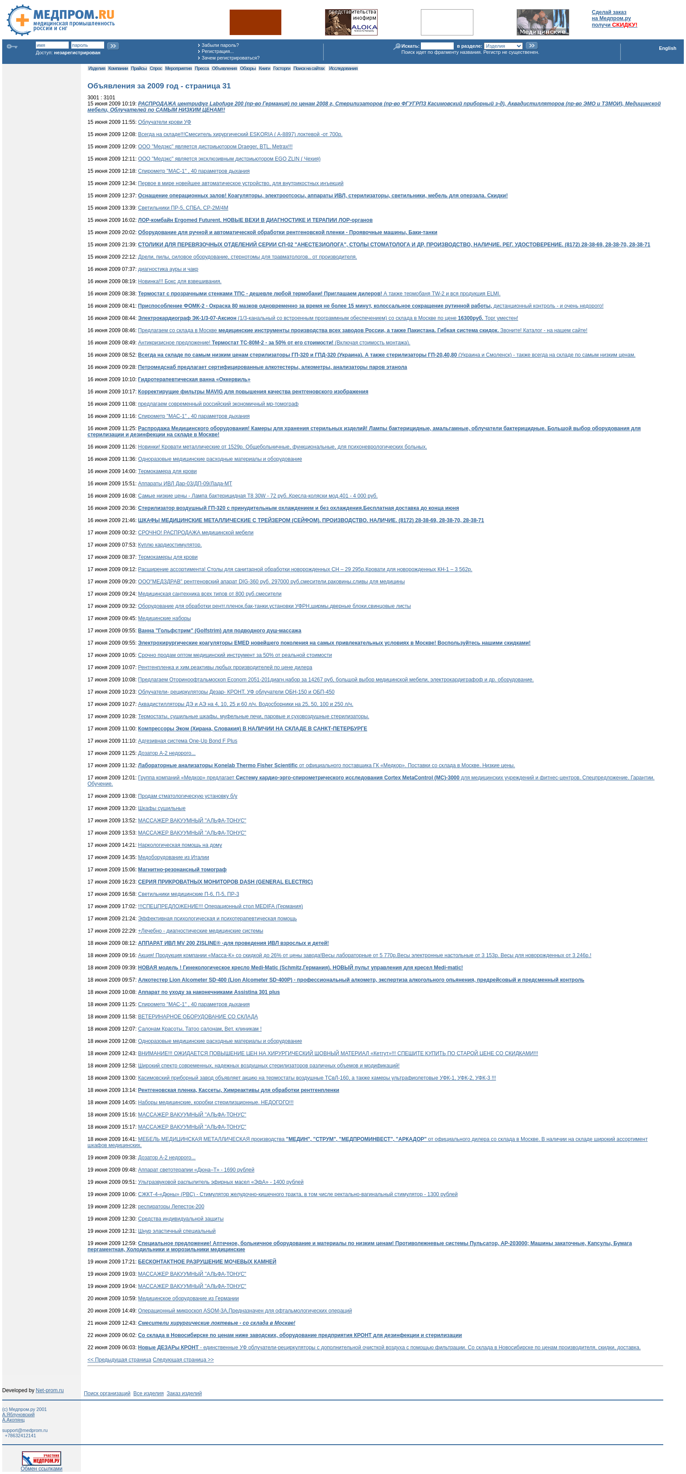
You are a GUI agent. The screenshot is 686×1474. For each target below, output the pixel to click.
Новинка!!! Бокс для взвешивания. (180, 281)
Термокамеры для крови (168, 557)
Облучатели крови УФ (164, 122)
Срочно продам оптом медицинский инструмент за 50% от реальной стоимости (235, 655)
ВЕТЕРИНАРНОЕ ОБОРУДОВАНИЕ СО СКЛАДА (198, 1017)
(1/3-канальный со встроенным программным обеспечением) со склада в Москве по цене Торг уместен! (328, 318)
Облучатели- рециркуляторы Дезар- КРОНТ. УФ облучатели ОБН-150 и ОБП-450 (236, 692)
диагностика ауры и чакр (168, 269)
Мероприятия (178, 68)
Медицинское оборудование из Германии (188, 1298)
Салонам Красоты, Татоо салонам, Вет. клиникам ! (200, 1029)
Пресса (202, 68)
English (667, 48)
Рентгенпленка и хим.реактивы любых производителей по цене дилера (225, 667)
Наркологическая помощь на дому (180, 845)
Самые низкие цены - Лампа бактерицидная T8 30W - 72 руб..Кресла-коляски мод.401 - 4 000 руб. (258, 496)
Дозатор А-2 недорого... (167, 753)
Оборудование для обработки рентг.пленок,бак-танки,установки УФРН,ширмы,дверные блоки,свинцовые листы (274, 606)
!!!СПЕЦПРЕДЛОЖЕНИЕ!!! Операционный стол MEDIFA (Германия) (220, 906)
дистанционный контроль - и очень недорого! (371, 306)
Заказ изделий (184, 1393)
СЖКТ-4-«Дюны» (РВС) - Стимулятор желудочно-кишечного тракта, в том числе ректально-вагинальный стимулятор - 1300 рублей (298, 1194)
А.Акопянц (13, 1419)
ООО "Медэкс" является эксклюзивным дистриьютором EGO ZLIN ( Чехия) (229, 159)
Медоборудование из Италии (173, 857)
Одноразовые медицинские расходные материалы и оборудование (220, 459)
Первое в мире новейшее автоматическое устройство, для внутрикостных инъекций (241, 183)
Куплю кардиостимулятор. (170, 545)
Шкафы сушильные (162, 808)
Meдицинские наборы (164, 618)
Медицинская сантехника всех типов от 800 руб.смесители (210, 594)
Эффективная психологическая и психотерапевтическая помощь (217, 919)
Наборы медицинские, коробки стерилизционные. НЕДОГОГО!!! (216, 1102)
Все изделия (148, 1393)
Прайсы (138, 68)
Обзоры (248, 68)
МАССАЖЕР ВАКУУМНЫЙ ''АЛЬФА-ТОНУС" (192, 821)
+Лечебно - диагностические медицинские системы (200, 931)
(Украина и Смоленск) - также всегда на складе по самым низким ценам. (387, 355)
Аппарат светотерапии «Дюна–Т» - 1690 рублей (196, 1170)
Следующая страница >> (183, 1360)
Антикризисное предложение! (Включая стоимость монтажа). (274, 343)
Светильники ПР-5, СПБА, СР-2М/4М (183, 208)
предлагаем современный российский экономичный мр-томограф (218, 404)
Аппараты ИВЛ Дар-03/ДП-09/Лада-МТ (185, 484)
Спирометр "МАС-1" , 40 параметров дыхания (194, 171)
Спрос (156, 68)
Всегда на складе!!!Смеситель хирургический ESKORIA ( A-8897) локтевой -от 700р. (240, 134)
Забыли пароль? (220, 45)
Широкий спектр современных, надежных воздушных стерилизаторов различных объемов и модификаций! (269, 1066)
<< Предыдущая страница (119, 1360)
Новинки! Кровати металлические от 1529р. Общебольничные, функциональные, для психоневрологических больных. (282, 447)
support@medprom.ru (25, 1430)
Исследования (343, 68)
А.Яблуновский (18, 1414)
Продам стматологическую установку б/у (188, 796)
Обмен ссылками (42, 1466)
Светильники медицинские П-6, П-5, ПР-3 (188, 894)
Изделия (97, 68)
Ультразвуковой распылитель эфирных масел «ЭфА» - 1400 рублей (221, 1182)
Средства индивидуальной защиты (181, 1219)
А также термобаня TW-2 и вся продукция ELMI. (319, 294)
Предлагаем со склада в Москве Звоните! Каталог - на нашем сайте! (363, 330)
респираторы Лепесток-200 (171, 1207)
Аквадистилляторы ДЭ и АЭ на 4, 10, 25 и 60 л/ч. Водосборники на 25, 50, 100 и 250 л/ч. (246, 704)
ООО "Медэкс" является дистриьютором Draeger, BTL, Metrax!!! (215, 147)
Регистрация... (218, 51)
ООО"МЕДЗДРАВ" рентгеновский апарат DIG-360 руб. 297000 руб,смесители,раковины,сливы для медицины (271, 582)
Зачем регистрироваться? (230, 57)
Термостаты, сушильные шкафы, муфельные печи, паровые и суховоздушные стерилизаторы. (253, 716)
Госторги (282, 68)
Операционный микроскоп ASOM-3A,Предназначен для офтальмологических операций (245, 1311)
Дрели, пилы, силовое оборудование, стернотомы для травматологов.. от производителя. (247, 257)
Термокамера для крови (167, 471)
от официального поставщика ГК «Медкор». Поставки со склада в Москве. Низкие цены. (326, 765)
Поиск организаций (107, 1393)
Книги (264, 68)
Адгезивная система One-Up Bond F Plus (188, 741)
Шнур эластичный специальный (177, 1231)
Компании (118, 68)
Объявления (224, 68)
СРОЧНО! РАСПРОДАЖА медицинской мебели (196, 533)
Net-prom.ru (50, 1390)
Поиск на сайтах (309, 68)
